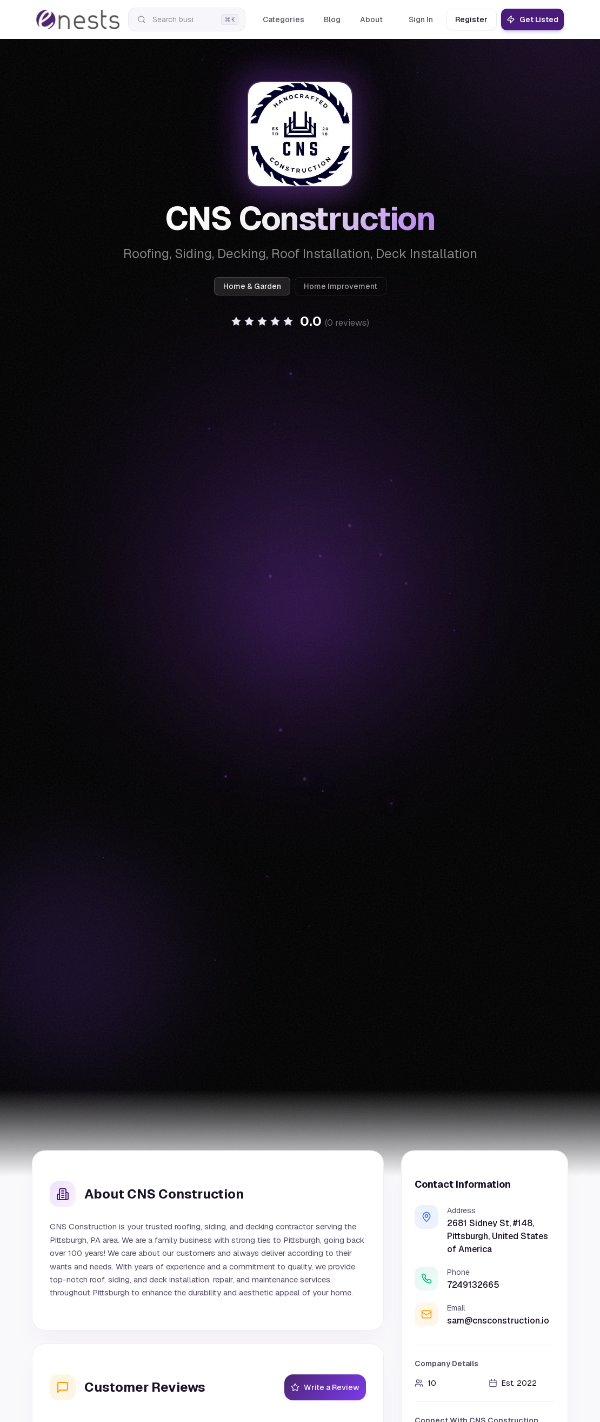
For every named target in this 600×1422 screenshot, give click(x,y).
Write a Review (325, 1387)
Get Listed (532, 19)
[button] (300, 321)
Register (471, 19)
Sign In (421, 19)
